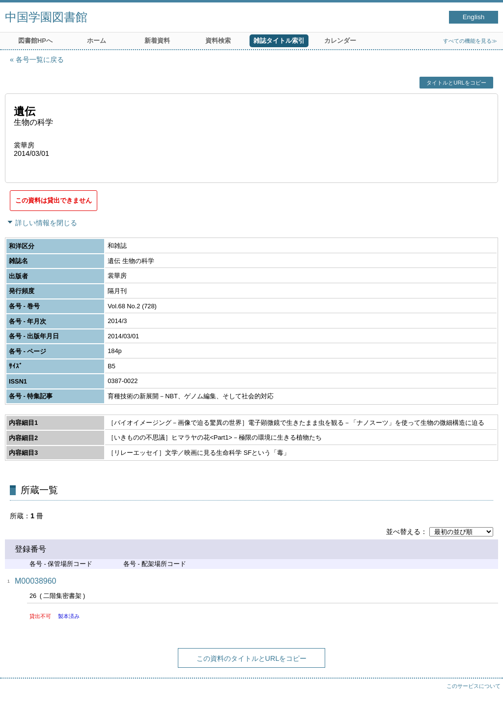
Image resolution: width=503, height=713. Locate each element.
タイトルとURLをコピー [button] (456, 83)
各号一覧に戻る (40, 59)
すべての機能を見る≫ (470, 41)
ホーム (96, 40)
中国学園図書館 (46, 17)
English (474, 17)
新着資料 (157, 40)
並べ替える (403, 531)
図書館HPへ (35, 40)
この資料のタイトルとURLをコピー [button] (251, 658)
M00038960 (35, 581)
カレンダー (340, 40)
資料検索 (218, 40)
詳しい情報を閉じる (46, 223)
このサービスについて (474, 686)
